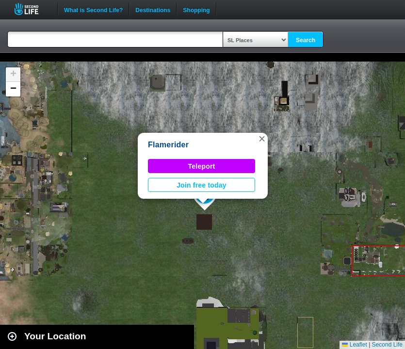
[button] (262, 138)
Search (305, 40)
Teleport (201, 166)
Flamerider (168, 145)
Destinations (152, 9)
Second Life (32, 9)
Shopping (196, 9)
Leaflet (354, 344)
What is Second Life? (93, 9)
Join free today (202, 185)
